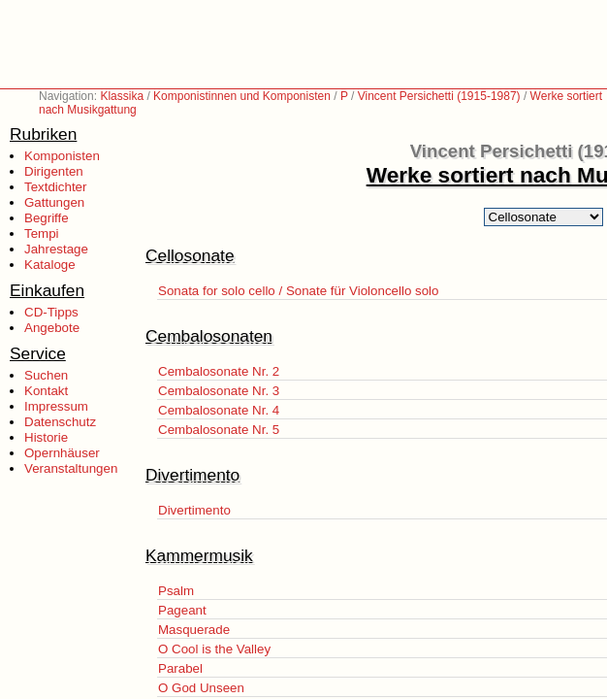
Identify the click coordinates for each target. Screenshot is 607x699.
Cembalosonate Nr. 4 (218, 410)
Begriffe (46, 218)
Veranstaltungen (70, 468)
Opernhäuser (62, 453)
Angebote (52, 327)
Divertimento (194, 510)
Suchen (46, 375)
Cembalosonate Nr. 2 (218, 371)
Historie (46, 437)
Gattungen (54, 202)
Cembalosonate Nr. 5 (218, 429)
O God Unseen (201, 688)
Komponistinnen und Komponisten (242, 96)
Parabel (180, 668)
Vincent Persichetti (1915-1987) (439, 96)
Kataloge (50, 264)
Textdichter (55, 187)
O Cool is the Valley (214, 649)
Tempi (41, 233)
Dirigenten (53, 171)
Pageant (182, 610)
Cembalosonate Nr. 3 (218, 390)
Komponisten (62, 156)
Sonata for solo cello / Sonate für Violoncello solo (298, 290)
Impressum (56, 406)
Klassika (122, 96)
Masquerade (194, 629)
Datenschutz (60, 422)
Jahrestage (56, 249)
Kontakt (46, 390)
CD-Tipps (51, 312)
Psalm (176, 590)
